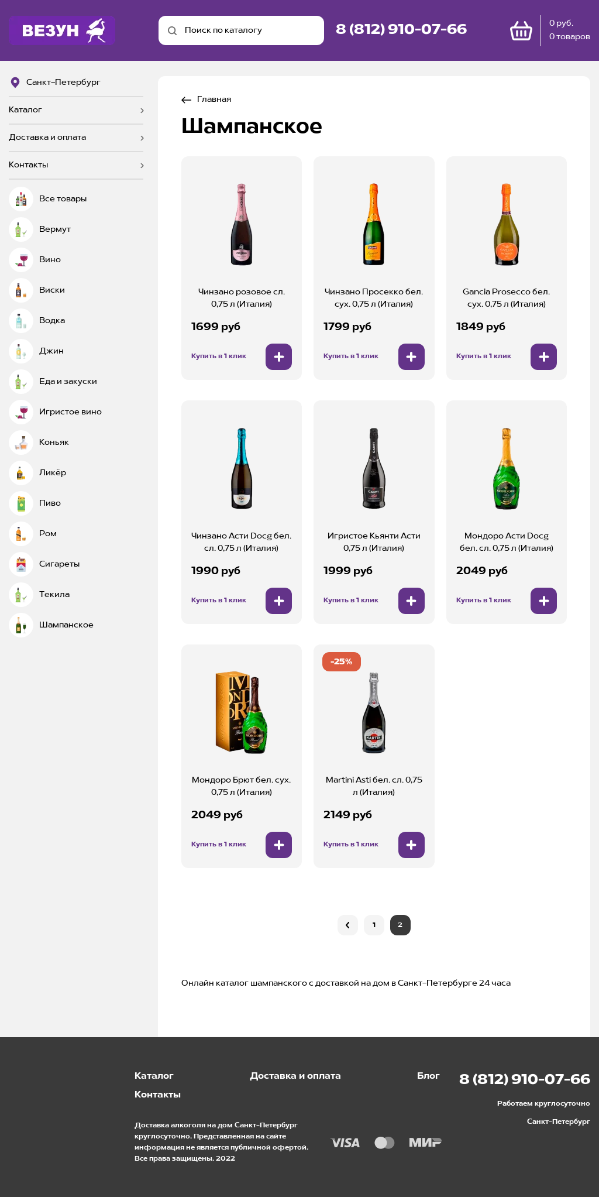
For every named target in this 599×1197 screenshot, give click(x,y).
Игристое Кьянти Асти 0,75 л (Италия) (374, 542)
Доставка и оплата (47, 137)
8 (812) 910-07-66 (401, 30)
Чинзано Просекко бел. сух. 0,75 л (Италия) (374, 298)
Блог (428, 1076)
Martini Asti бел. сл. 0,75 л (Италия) (374, 786)
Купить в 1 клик (218, 356)
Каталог (25, 110)
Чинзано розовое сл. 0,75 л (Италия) (241, 298)
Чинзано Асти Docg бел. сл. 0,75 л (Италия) (241, 542)
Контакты (28, 165)
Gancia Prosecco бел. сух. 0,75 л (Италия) (506, 298)
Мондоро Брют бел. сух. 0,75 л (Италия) (241, 786)
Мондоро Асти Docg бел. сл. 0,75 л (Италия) (506, 542)
